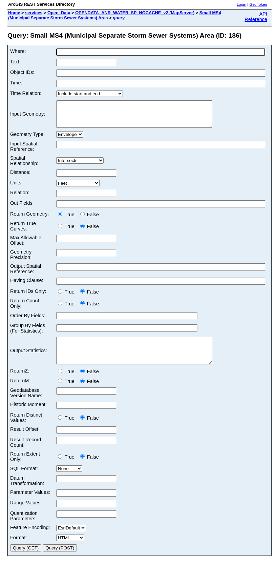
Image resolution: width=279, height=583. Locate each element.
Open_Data (58, 12)
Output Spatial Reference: (25, 273)
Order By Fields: (27, 320)
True (67, 219)
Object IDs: (22, 72)
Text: (15, 61)
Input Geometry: (27, 116)
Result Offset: (25, 439)
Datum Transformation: (27, 490)
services (33, 12)
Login (241, 4)
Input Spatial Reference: (23, 151)
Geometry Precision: (20, 259)
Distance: (20, 177)
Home (14, 12)
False (89, 219)
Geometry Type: (27, 139)
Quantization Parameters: (24, 526)
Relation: (19, 197)
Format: (18, 547)
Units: (16, 187)
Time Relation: (25, 93)
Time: (16, 82)
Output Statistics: (28, 358)
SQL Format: (24, 478)
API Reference (256, 16)
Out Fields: (22, 208)
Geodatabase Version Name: (26, 403)
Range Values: (26, 513)
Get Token (258, 4)
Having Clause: (26, 285)
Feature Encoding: (30, 537)
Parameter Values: (30, 502)
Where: (18, 51)
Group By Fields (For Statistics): (27, 333)
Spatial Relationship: (24, 165)
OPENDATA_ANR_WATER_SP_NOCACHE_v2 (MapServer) (134, 12)
